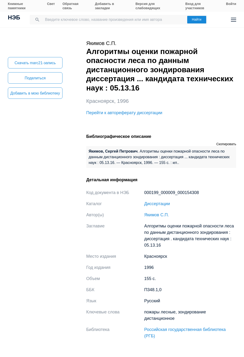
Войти (231, 4)
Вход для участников (194, 6)
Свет (51, 4)
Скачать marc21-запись (35, 63)
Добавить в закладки (104, 6)
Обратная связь (70, 6)
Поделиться (35, 78)
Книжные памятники (16, 6)
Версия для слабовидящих (147, 6)
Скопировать (226, 144)
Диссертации (157, 203)
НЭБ (14, 18)
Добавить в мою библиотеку (35, 93)
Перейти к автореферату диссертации (124, 112)
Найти (196, 19)
